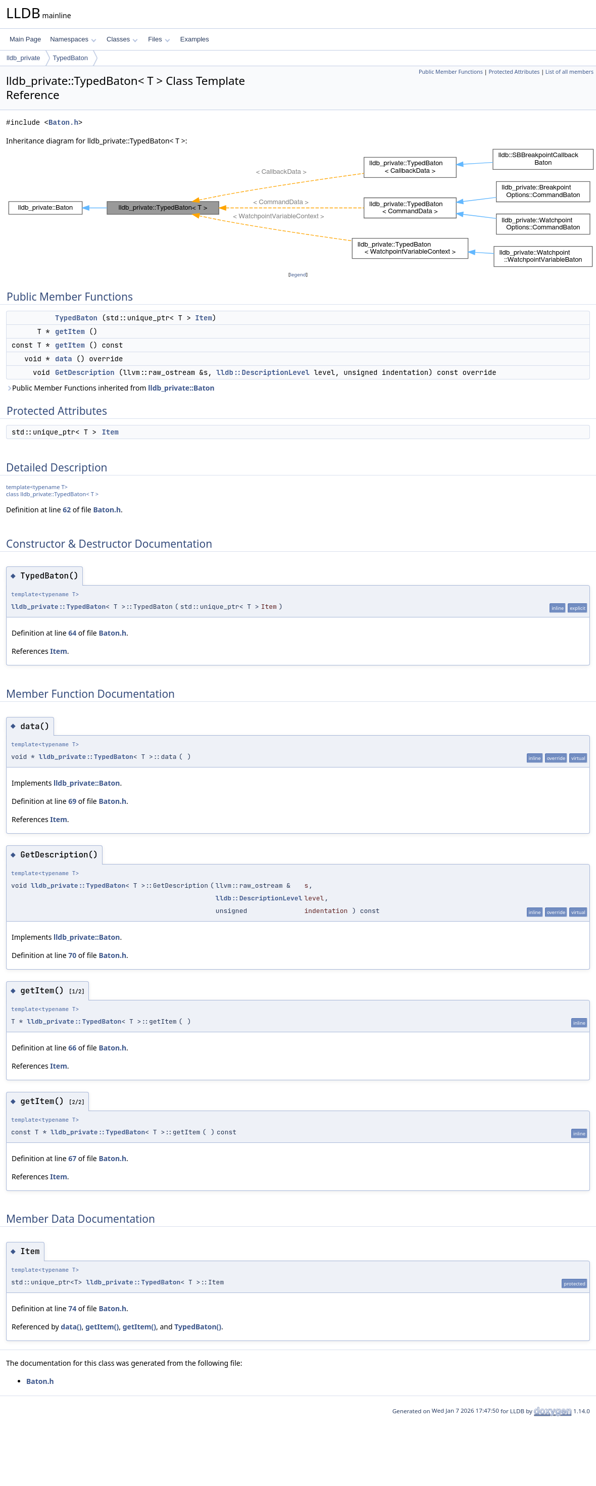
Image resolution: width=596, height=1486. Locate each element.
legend (298, 274)
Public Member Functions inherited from (110, 388)
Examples (194, 39)
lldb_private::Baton (181, 388)
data (63, 358)
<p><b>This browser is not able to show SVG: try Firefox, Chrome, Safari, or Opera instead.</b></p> (301, 208)
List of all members (569, 71)
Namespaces (73, 39)
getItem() (102, 1326)
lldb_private (23, 58)
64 (72, 633)
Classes (122, 39)
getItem (70, 331)
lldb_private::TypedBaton (58, 606)
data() (71, 1326)
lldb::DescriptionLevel (263, 372)
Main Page (25, 39)
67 (72, 1158)
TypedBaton (70, 58)
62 (67, 509)
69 (72, 801)
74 (72, 1308)
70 (72, 955)
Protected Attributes (513, 71)
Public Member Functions (451, 71)
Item (203, 317)
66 (72, 1047)
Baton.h (63, 122)
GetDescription (85, 372)
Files (159, 39)
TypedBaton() (197, 1326)
